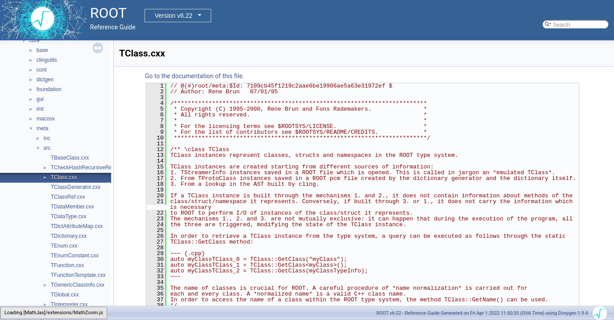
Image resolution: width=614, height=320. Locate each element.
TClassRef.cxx (68, 197)
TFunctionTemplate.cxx (78, 275)
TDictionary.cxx (69, 236)
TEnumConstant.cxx (75, 255)
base (42, 50)
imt (40, 109)
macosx (45, 119)
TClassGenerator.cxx (75, 187)
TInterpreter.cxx (69, 304)
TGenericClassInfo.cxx (77, 285)
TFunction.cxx (67, 265)
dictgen (45, 79)
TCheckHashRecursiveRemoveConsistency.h (104, 167)
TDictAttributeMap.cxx (77, 226)
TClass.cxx (64, 177)
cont (41, 70)
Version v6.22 (174, 15)
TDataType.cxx (68, 216)
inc (47, 138)
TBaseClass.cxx (70, 158)
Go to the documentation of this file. (194, 76)
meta (42, 128)
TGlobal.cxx (65, 295)
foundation (48, 89)
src (47, 148)
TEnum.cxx (64, 246)
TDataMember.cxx (72, 207)
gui (40, 99)
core (34, 40)
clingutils (46, 60)
